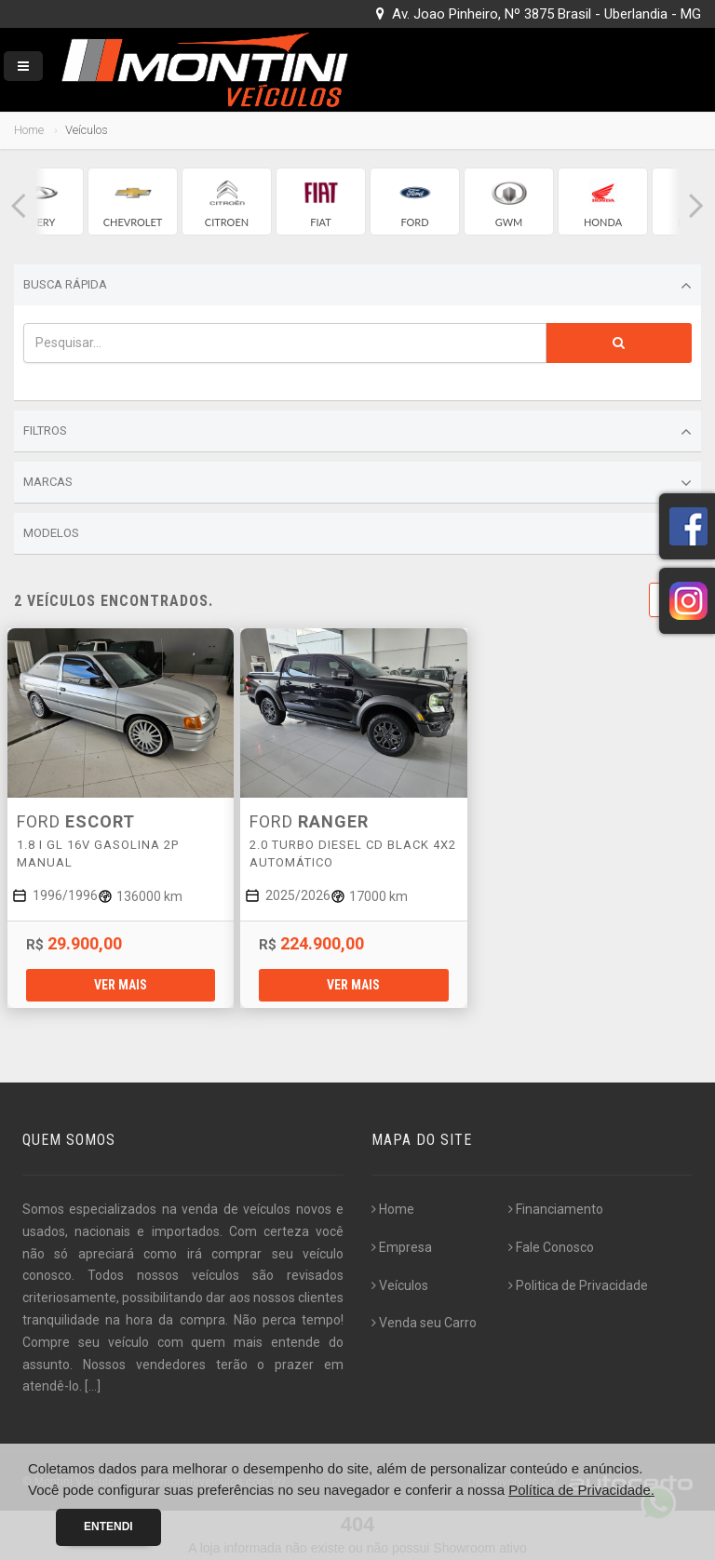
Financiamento (555, 1209)
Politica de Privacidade (578, 1285)
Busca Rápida (357, 285)
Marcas (357, 483)
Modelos (357, 534)
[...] (93, 1385)
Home (29, 130)
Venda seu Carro (424, 1322)
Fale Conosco (551, 1247)
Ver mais (120, 984)
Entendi (108, 1526)
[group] (133, 201)
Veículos (399, 1285)
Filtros (357, 432)
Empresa (401, 1247)
